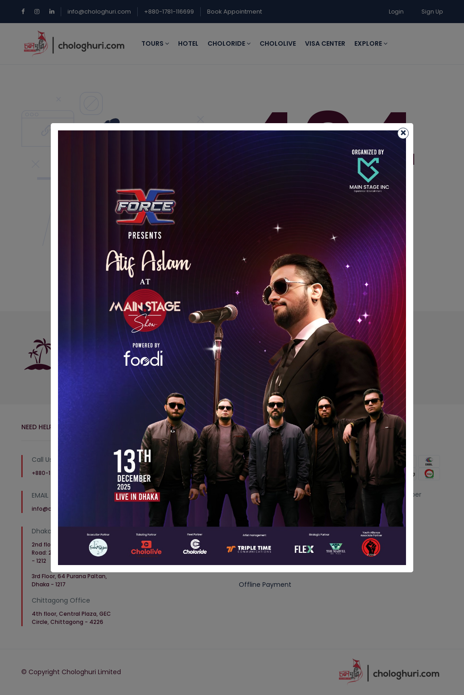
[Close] (403, 133)
